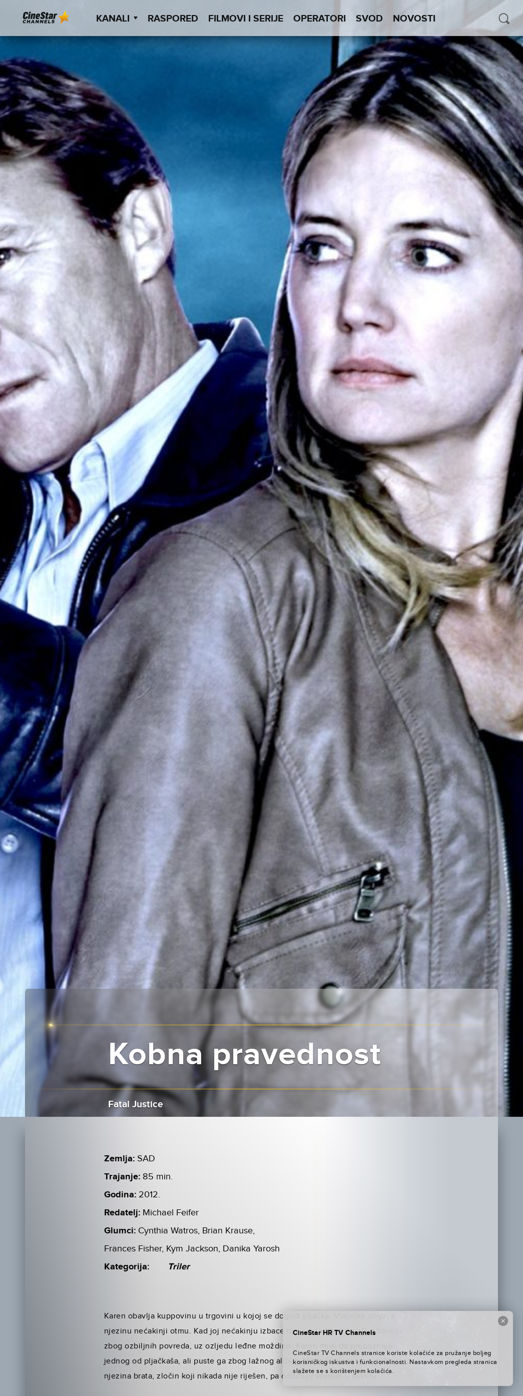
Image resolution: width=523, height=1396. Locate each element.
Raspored (173, 19)
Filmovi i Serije (245, 19)
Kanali (117, 19)
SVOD (369, 19)
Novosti (414, 19)
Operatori (319, 19)
